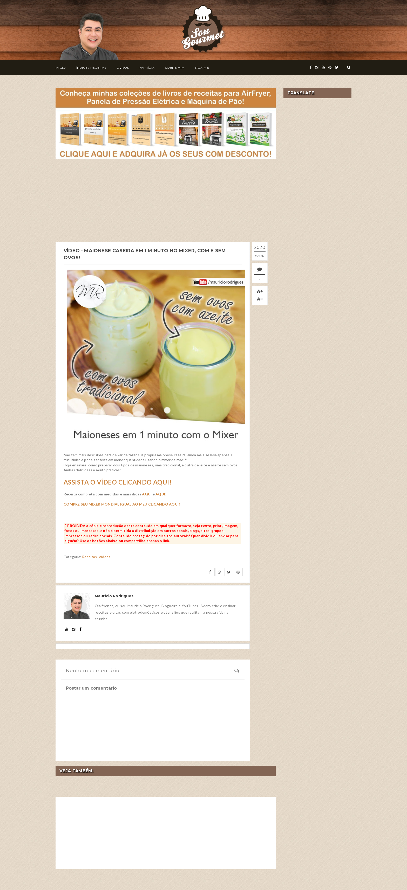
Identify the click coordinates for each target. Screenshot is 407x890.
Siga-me (202, 67)
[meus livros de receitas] (166, 123)
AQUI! (160, 494)
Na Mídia (147, 67)
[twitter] (336, 67)
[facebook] (311, 67)
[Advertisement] (166, 200)
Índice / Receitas (91, 67)
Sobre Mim (174, 67)
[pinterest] (329, 67)
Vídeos (105, 557)
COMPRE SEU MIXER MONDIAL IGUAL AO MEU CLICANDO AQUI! (122, 504)
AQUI (147, 494)
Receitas (89, 557)
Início (61, 67)
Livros (123, 67)
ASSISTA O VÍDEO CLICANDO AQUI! (118, 482)
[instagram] (316, 67)
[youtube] (323, 67)
